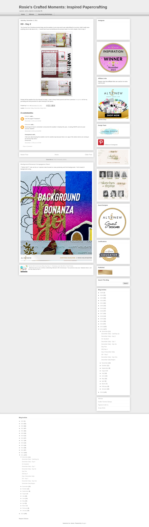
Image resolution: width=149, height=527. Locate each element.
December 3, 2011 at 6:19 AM (33, 121)
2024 (101, 295)
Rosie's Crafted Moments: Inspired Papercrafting (63, 7)
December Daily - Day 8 (108, 336)
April (103, 381)
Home (23, 14)
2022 (101, 300)
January (104, 389)
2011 (101, 329)
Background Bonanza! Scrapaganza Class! (35, 164)
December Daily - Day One (109, 357)
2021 (101, 303)
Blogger (84, 523)
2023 (101, 298)
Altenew (31, 14)
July (103, 373)
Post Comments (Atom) (60, 159)
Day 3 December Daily (108, 352)
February (104, 386)
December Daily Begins (108, 359)
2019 (101, 308)
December (105, 331)
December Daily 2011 (40, 108)
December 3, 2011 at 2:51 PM (33, 131)
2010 (101, 392)
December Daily (29, 108)
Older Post (88, 154)
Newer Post (24, 154)
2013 (101, 324)
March (104, 384)
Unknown (27, 124)
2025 (101, 292)
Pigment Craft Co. (103, 405)
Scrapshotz (79, 99)
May (103, 378)
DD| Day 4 (104, 349)
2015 (101, 318)
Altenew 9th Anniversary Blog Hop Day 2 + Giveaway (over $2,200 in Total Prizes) (50, 266)
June (103, 376)
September (105, 368)
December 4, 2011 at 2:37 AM (33, 142)
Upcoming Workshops (45, 14)
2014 (101, 321)
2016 (101, 316)
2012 (101, 326)
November (105, 363)
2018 (101, 311)
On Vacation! (105, 339)
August (104, 371)
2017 (101, 313)
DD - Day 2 (104, 354)
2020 (101, 305)
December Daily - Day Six (109, 344)
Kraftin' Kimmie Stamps (105, 402)
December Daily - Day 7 (108, 341)
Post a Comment (27, 146)
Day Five (104, 346)
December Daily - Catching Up (110, 333)
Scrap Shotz (101, 408)
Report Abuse (23, 518)
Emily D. (27, 116)
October (104, 365)
